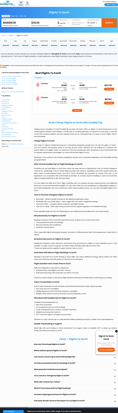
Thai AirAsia (5, 101)
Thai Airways (6, 99)
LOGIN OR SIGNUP (106, 350)
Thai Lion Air (5, 103)
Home (3, 35)
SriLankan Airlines (7, 129)
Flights (11, 35)
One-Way (6, 16)
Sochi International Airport (15, 144)
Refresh (6, 45)
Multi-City (23, 16)
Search (109, 22)
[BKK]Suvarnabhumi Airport (10, 25)
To (32, 20)
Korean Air (5, 127)
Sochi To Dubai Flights (9, 78)
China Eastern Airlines (9, 137)
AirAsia (4, 109)
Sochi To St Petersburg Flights (11, 76)
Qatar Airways (6, 115)
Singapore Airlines (8, 111)
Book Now (109, 89)
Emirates (4, 113)
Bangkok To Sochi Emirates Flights (13, 92)
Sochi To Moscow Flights (10, 84)
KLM (3, 131)
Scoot (3, 117)
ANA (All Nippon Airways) (10, 133)
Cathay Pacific (6, 121)
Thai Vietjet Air (6, 107)
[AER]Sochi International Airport (39, 25)
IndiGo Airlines (6, 135)
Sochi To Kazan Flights (9, 80)
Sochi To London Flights (9, 82)
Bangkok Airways (7, 105)
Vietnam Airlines (7, 119)
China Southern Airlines (9, 123)
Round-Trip (14, 16)
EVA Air (4, 125)
